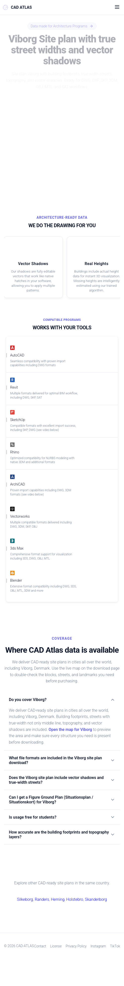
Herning (57, 915)
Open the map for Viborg (70, 739)
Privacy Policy (84, 962)
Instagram (106, 962)
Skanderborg (96, 915)
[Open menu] (117, 7)
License (64, 962)
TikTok (78, 973)
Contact (48, 962)
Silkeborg (25, 915)
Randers (42, 915)
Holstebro (74, 915)
